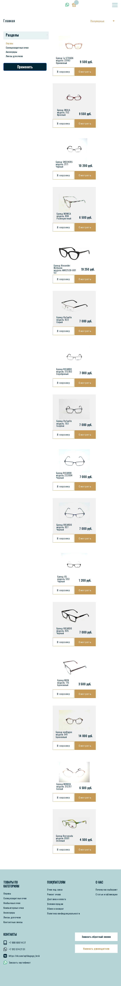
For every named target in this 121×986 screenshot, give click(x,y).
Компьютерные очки (13, 908)
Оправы (9, 43)
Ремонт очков (54, 894)
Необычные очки (11, 903)
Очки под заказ (54, 889)
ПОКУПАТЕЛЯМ (56, 882)
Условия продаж (55, 904)
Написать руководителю (96, 948)
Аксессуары (11, 52)
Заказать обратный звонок (96, 936)
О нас (99, 882)
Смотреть (85, 71)
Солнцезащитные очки (17, 47)
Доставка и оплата (56, 899)
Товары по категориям (11, 884)
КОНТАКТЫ (10, 934)
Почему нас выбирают (107, 889)
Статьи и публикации (106, 894)
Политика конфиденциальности (63, 913)
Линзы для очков (14, 56)
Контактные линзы (13, 922)
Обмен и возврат (55, 908)
